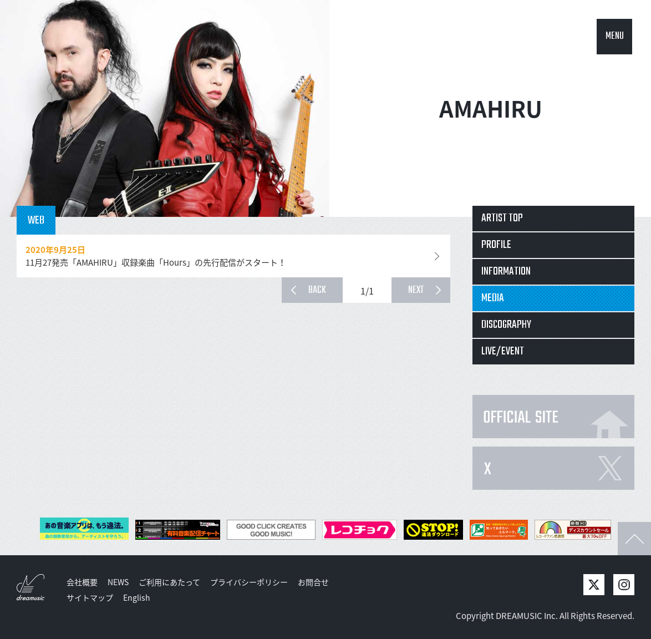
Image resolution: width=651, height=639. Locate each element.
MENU (615, 36)
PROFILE (496, 244)
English (136, 597)
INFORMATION (506, 271)
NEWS (118, 581)
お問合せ (313, 581)
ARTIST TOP (502, 218)
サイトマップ (90, 597)
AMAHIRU (490, 108)
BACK (317, 290)
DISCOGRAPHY (506, 324)
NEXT (416, 290)
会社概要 (82, 581)
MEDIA (492, 298)
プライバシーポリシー (249, 581)
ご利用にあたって (169, 581)
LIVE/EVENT (502, 351)
